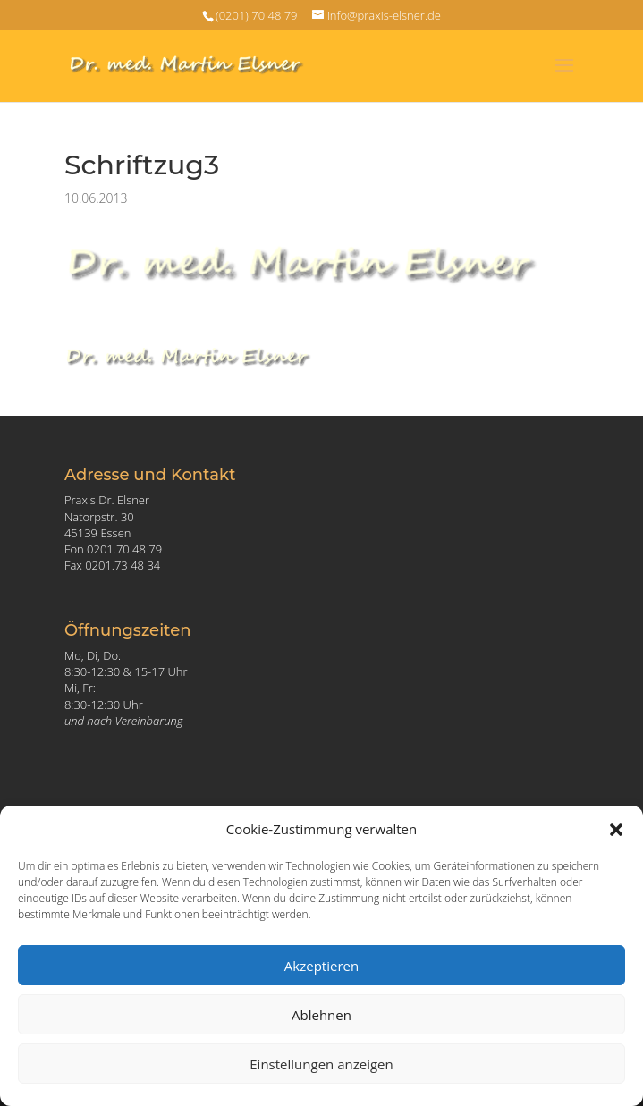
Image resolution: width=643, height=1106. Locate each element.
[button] (616, 830)
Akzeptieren (321, 966)
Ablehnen (321, 1015)
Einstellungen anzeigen (321, 1064)
